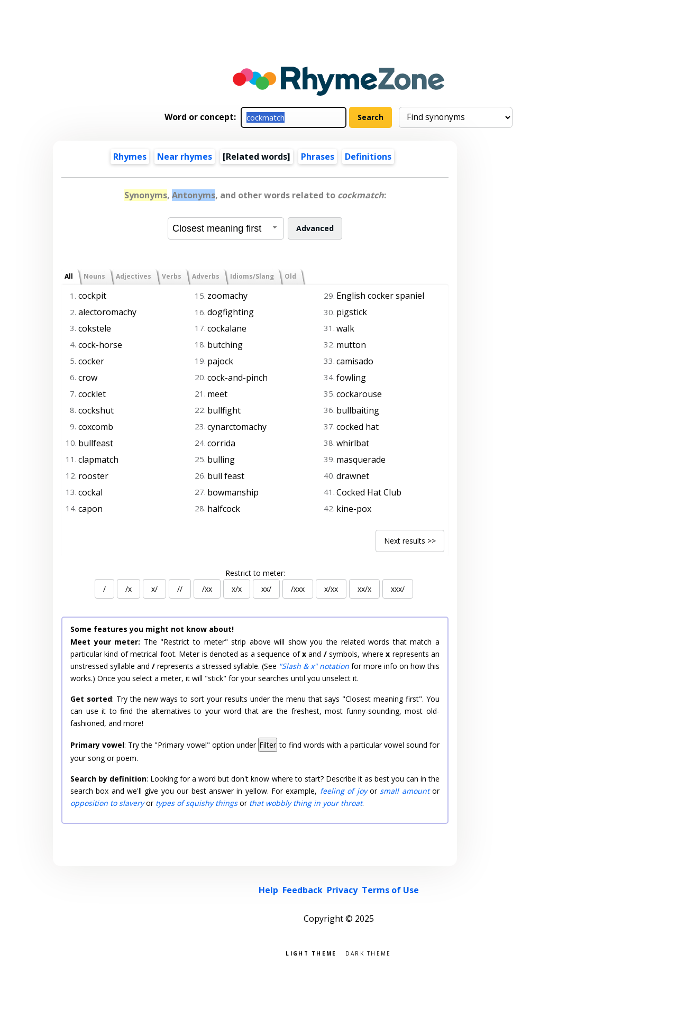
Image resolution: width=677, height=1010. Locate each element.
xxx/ (398, 589)
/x (128, 589)
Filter (267, 745)
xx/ (266, 589)
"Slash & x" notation (314, 666)
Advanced (315, 228)
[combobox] (226, 228)
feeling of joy (343, 791)
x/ (154, 589)
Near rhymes (184, 156)
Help (268, 890)
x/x (237, 589)
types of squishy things (196, 803)
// (179, 589)
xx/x (364, 589)
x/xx (331, 589)
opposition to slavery (107, 803)
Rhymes (130, 156)
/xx (207, 589)
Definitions (368, 156)
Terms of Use (390, 890)
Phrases (317, 156)
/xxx (298, 589)
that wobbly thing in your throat (305, 803)
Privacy (342, 890)
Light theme (311, 953)
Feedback (302, 890)
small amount (404, 791)
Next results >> (410, 541)
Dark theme (368, 953)
